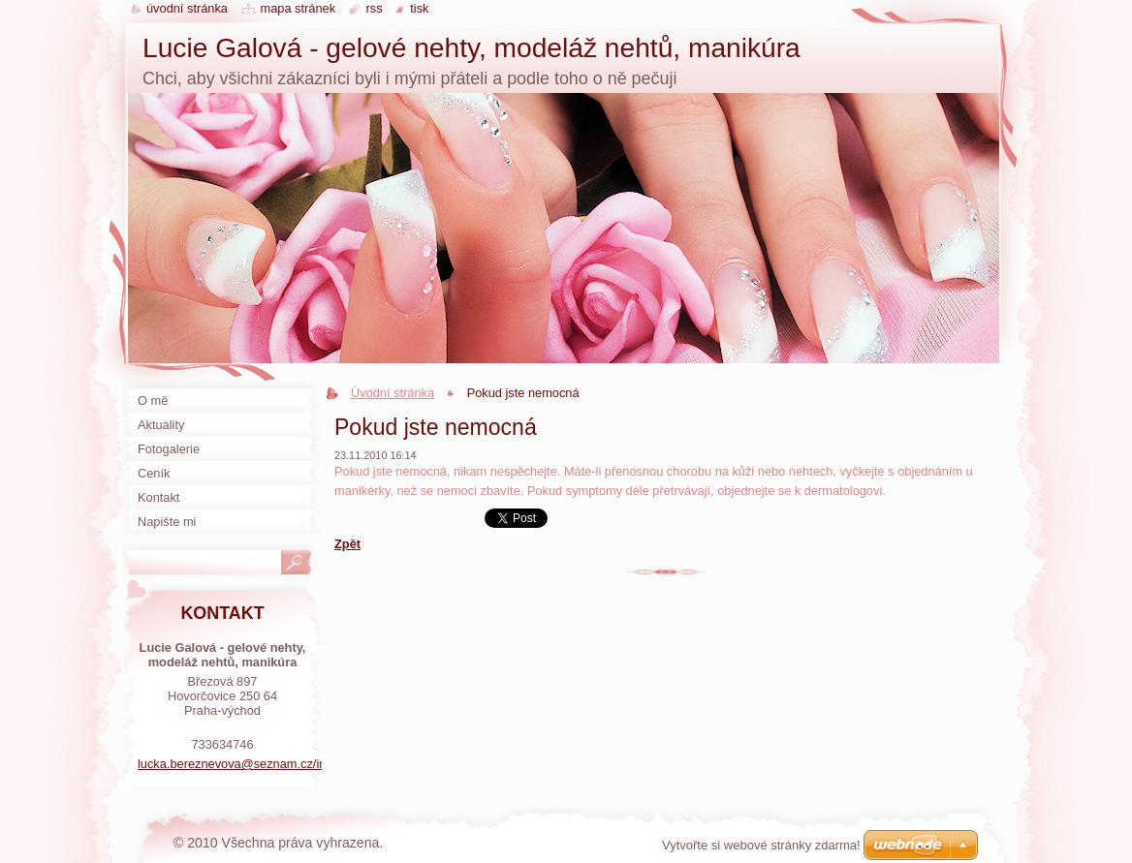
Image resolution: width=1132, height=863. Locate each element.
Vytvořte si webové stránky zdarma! (761, 845)
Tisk (419, 8)
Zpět (347, 544)
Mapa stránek (298, 8)
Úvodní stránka (392, 392)
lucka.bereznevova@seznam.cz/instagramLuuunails (281, 763)
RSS (374, 8)
